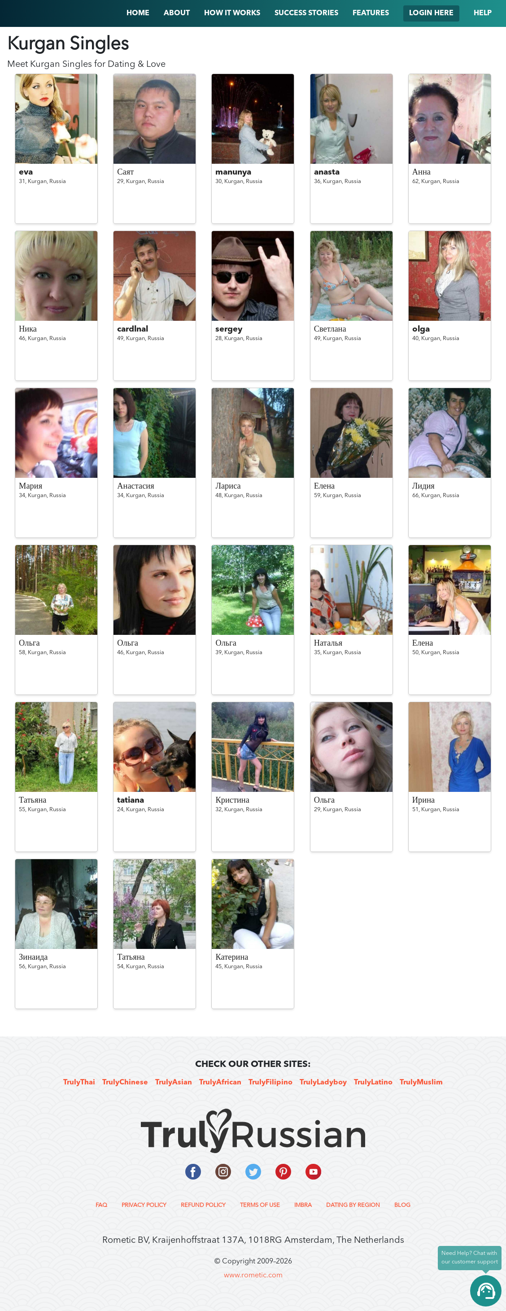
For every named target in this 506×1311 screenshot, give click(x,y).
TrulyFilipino (270, 1082)
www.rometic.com (253, 1275)
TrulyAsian (173, 1082)
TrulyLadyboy (323, 1082)
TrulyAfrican (220, 1082)
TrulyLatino (373, 1082)
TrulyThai (79, 1082)
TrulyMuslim (421, 1082)
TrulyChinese (125, 1082)
